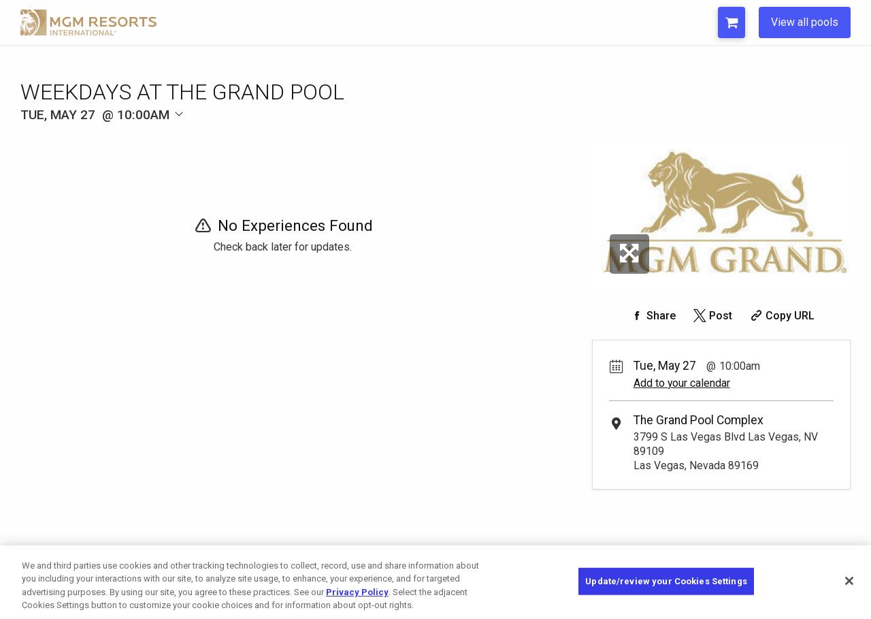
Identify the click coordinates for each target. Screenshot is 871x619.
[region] (435, 582)
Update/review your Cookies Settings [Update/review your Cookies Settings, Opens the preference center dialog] (666, 581)
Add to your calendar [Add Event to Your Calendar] (682, 383)
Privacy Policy (357, 592)
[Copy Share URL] (781, 315)
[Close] (849, 581)
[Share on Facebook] (652, 315)
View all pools (804, 22)
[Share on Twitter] (711, 315)
